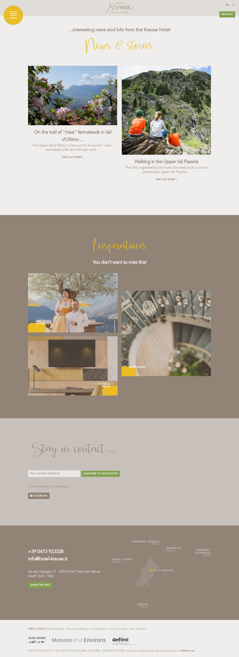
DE (227, 5)
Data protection (113, 651)
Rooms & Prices (104, 385)
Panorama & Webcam (77, 629)
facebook (38, 495)
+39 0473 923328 (46, 552)
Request (227, 14)
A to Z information (118, 629)
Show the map (40, 585)
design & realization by (175, 651)
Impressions (137, 367)
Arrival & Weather (54, 629)
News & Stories (137, 629)
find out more (72, 157)
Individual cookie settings (140, 651)
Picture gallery (98, 629)
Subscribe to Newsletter (101, 474)
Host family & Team (43, 322)
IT (234, 5)
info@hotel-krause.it (47, 559)
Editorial (95, 651)
